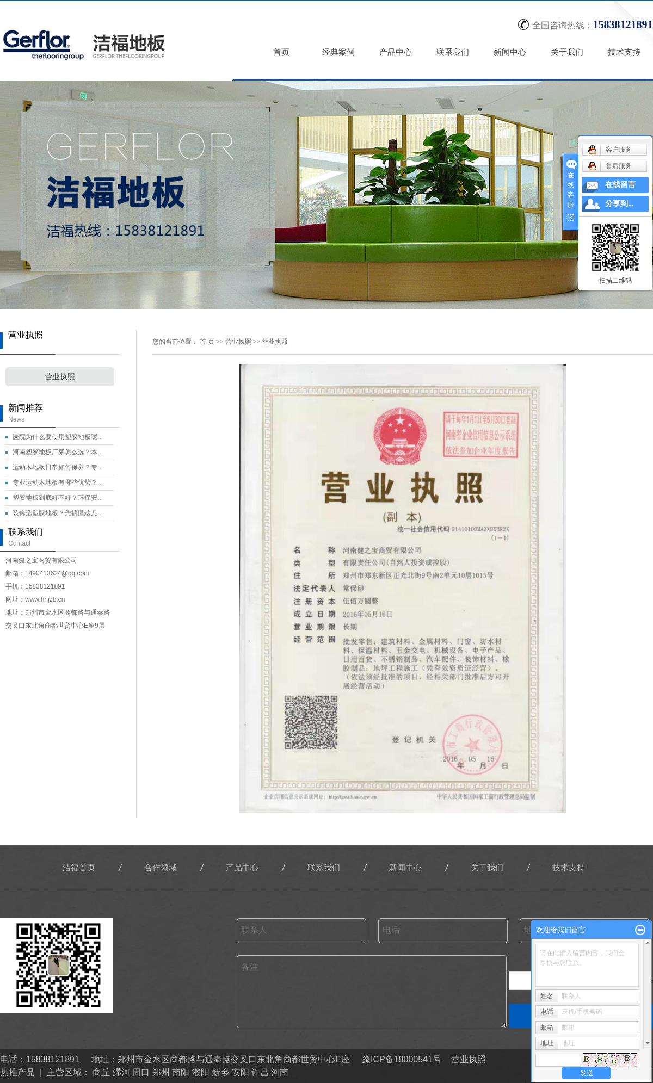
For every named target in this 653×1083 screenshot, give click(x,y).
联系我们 (453, 52)
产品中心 (396, 52)
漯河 (121, 1072)
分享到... (619, 204)
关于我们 (567, 52)
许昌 (260, 1072)
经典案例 (339, 52)
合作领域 (160, 867)
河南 (279, 1072)
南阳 (180, 1072)
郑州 (161, 1072)
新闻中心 (510, 52)
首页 (282, 52)
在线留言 (620, 185)
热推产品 (17, 1072)
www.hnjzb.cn (45, 599)
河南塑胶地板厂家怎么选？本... (58, 452)
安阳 (240, 1072)
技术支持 (624, 52)
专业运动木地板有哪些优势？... (58, 482)
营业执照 (60, 377)
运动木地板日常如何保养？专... (58, 467)
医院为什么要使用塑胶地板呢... (58, 437)
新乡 (220, 1072)
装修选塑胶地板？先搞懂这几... (58, 513)
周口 (141, 1072)
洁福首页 (79, 867)
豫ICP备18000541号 (401, 1059)
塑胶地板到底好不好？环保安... (58, 498)
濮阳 (201, 1072)
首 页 (207, 341)
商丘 (101, 1072)
